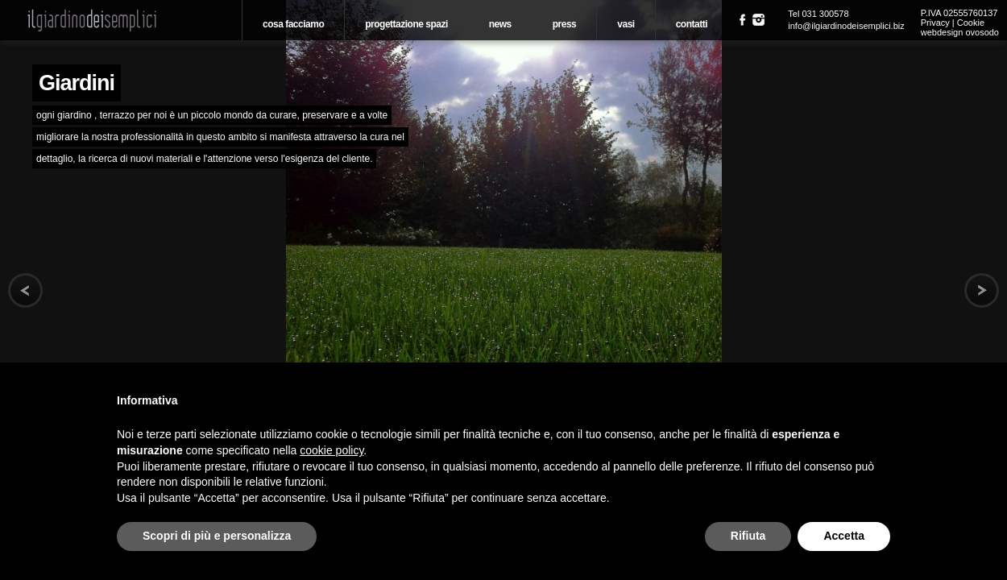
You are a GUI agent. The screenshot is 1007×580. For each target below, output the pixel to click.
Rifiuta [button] (748, 535)
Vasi (625, 24)
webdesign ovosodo (960, 32)
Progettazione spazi (406, 24)
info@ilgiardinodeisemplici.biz (846, 26)
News (500, 24)
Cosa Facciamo (293, 24)
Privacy (935, 22)
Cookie (970, 22)
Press (565, 24)
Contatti (691, 24)
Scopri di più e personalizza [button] (217, 535)
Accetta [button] (843, 535)
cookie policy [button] (331, 450)
